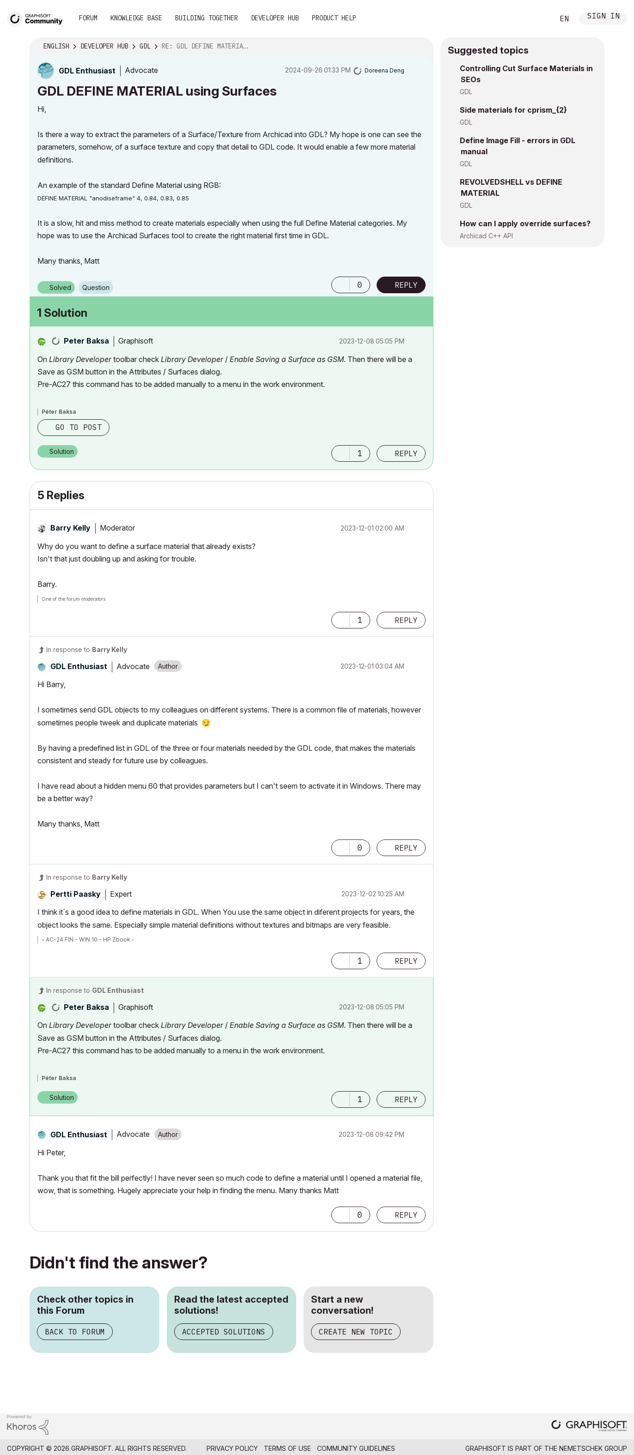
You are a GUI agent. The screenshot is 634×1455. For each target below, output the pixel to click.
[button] (340, 285)
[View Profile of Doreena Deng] (384, 70)
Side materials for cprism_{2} (513, 110)
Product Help (334, 18)
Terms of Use (287, 1448)
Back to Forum (75, 1331)
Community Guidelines (356, 1448)
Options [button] (421, 46)
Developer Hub (275, 18)
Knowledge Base (136, 18)
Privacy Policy (232, 1448)
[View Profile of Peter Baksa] (86, 340)
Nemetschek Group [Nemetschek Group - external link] (593, 1448)
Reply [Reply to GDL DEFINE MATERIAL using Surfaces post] (406, 285)
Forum (88, 18)
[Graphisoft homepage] (589, 1426)
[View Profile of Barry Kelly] (70, 527)
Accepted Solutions (223, 1331)
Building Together (206, 18)
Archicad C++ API (486, 236)
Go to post (78, 427)
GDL (466, 92)
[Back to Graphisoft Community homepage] (38, 18)
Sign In (603, 16)
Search (536, 18)
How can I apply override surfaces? (525, 223)
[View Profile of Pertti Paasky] (75, 894)
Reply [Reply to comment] (406, 453)
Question (96, 287)
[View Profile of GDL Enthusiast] (87, 70)
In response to (86, 649)
